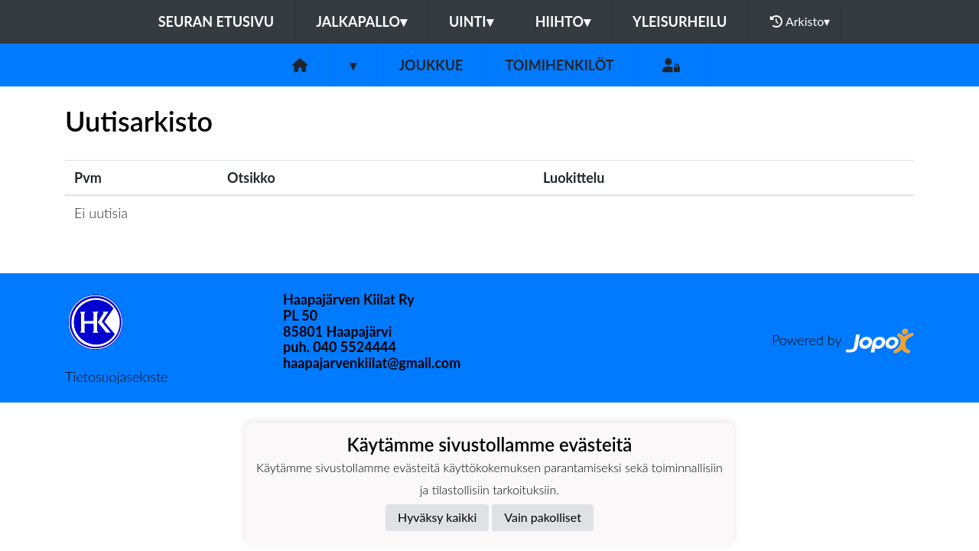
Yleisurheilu (680, 21)
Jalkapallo (361, 21)
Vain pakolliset (542, 517)
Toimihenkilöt (559, 65)
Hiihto (562, 21)
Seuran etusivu (216, 21)
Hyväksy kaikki (437, 517)
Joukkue (430, 65)
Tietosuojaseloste (116, 376)
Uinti (471, 21)
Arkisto (800, 21)
